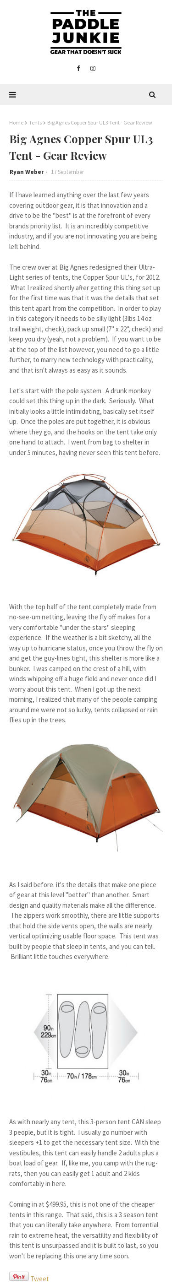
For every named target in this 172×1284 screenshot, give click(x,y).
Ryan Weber (27, 172)
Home (16, 122)
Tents (35, 122)
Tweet (39, 1278)
